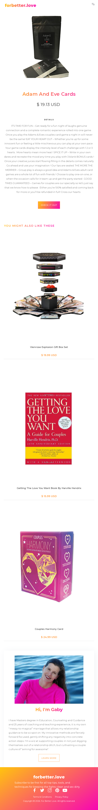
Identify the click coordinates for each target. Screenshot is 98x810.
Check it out (49, 205)
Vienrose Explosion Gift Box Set (49, 347)
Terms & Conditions (42, 797)
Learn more (48, 758)
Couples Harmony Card (49, 629)
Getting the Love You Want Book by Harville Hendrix (49, 488)
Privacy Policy (61, 797)
